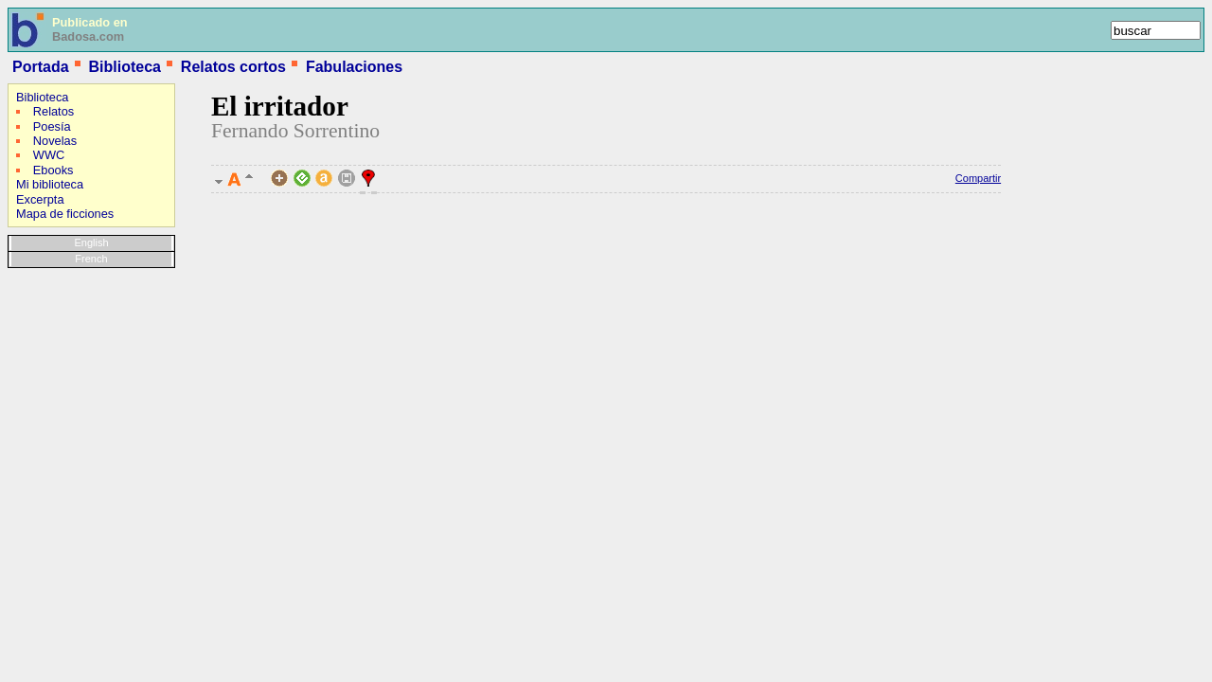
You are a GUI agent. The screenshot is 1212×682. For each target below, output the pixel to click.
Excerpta (40, 199)
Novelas (55, 141)
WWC (48, 155)
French (91, 258)
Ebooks (53, 170)
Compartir (978, 178)
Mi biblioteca (49, 184)
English (91, 242)
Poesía (52, 126)
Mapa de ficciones (65, 213)
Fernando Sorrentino (295, 130)
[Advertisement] (64, 397)
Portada (40, 67)
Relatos (53, 111)
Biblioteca (124, 67)
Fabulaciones (354, 67)
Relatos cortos (233, 67)
